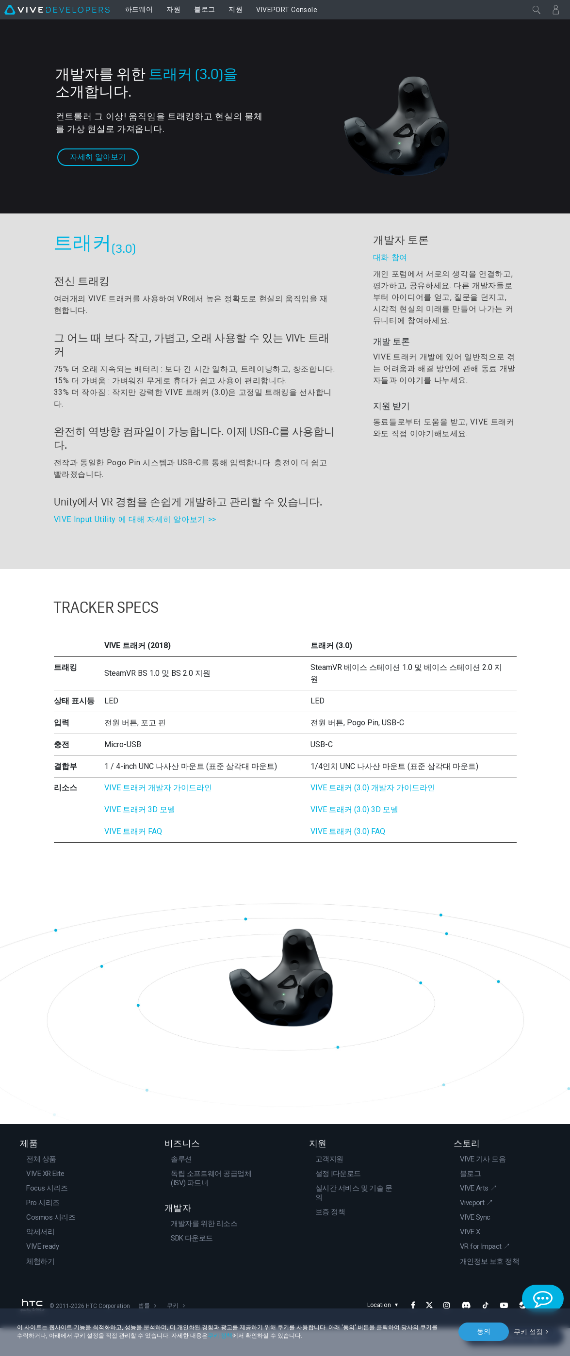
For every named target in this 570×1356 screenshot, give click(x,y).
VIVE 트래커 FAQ (133, 860)
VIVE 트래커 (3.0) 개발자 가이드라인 (372, 816)
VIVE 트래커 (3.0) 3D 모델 (354, 838)
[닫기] (536, 9)
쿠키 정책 (220, 1335)
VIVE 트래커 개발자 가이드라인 (158, 816)
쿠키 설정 (528, 1331)
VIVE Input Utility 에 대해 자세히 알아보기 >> (135, 519)
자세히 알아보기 (98, 152)
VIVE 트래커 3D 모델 (139, 838)
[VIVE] (57, 10)
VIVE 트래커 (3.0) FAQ (347, 860)
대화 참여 (390, 257)
